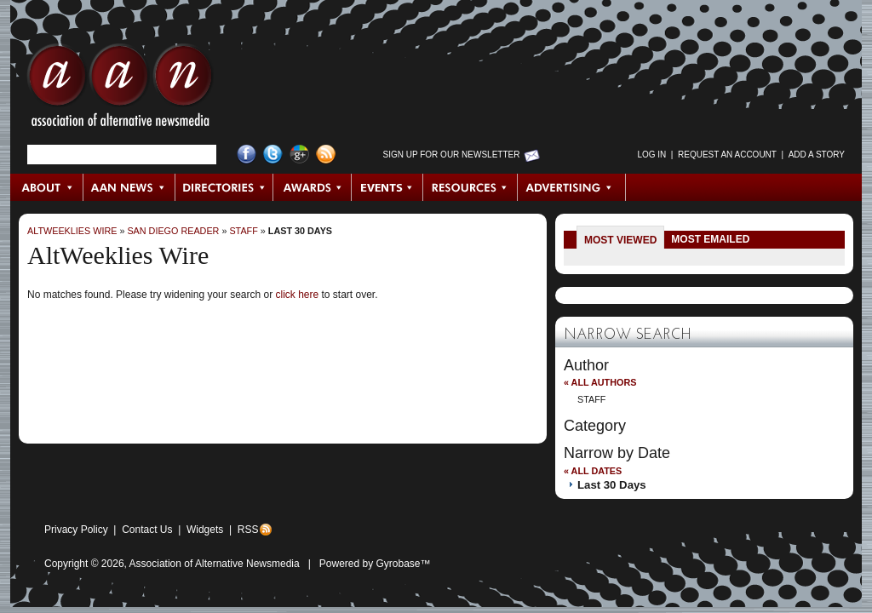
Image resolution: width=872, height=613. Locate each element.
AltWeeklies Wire (72, 231)
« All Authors (600, 382)
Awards (312, 187)
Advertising (571, 187)
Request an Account (727, 154)
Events (387, 187)
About (47, 187)
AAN (120, 89)
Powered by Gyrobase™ (375, 564)
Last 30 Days (300, 231)
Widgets (204, 530)
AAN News (129, 187)
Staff (243, 231)
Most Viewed (620, 240)
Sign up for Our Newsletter (451, 154)
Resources (470, 187)
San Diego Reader (173, 231)
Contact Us (147, 530)
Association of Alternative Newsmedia (214, 564)
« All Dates (593, 471)
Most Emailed (710, 239)
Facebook (246, 154)
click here (296, 295)
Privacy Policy (76, 530)
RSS (248, 530)
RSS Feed (326, 154)
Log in (651, 154)
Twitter (273, 154)
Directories (224, 187)
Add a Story (817, 154)
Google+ (299, 154)
